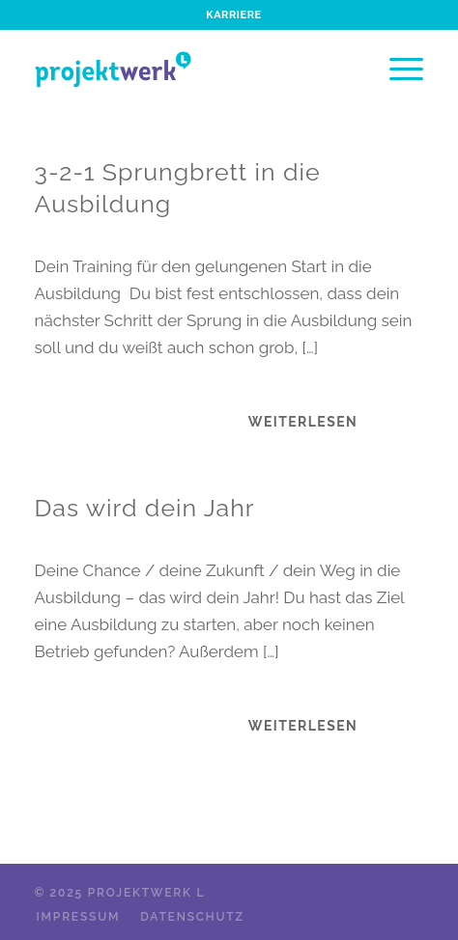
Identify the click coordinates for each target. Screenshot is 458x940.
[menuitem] (233, 15)
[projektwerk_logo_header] (190, 68)
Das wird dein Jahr (145, 507)
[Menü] (396, 68)
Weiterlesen (303, 421)
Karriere (233, 15)
